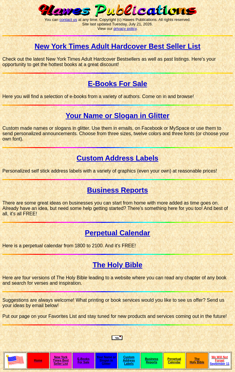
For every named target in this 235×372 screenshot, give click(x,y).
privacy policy (124, 28)
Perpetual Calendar (117, 233)
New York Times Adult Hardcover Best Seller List (117, 46)
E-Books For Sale (117, 84)
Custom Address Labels (118, 158)
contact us (68, 19)
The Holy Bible (117, 265)
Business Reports (117, 190)
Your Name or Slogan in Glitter (118, 116)
